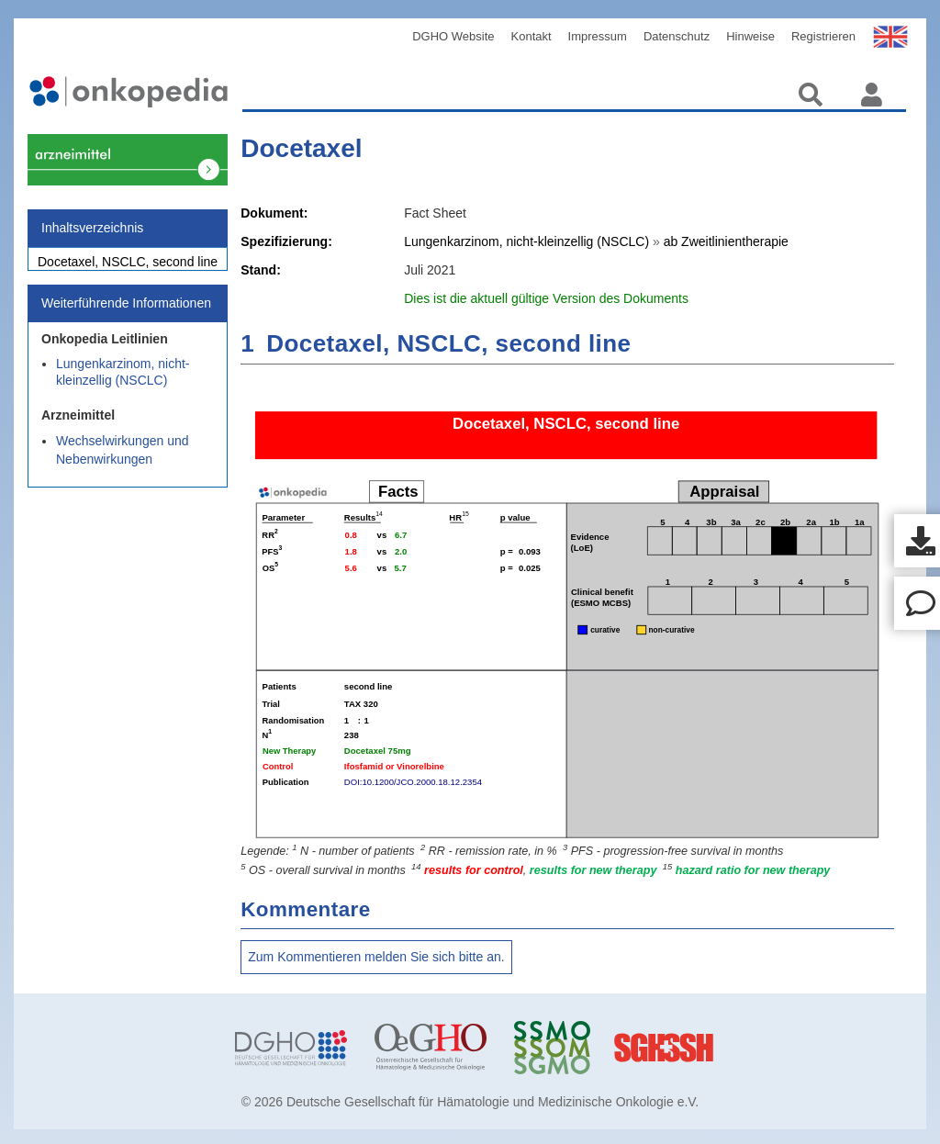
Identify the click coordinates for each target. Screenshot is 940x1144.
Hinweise (750, 36)
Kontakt (531, 36)
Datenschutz (676, 36)
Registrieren (823, 36)
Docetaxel (301, 148)
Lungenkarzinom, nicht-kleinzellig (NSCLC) (123, 382)
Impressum (597, 36)
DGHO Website (453, 36)
